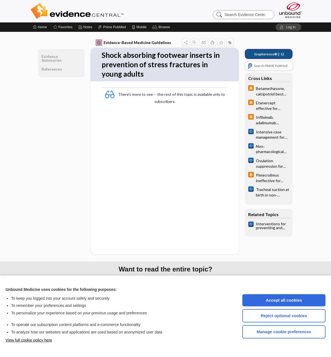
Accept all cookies (284, 300)
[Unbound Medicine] (290, 10)
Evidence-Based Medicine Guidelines (133, 42)
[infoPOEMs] (268, 91)
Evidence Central (99, 11)
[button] (161, 27)
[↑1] (269, 54)
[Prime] (112, 27)
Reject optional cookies (284, 315)
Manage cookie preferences (284, 331)
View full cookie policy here (29, 340)
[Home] (40, 27)
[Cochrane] (268, 134)
